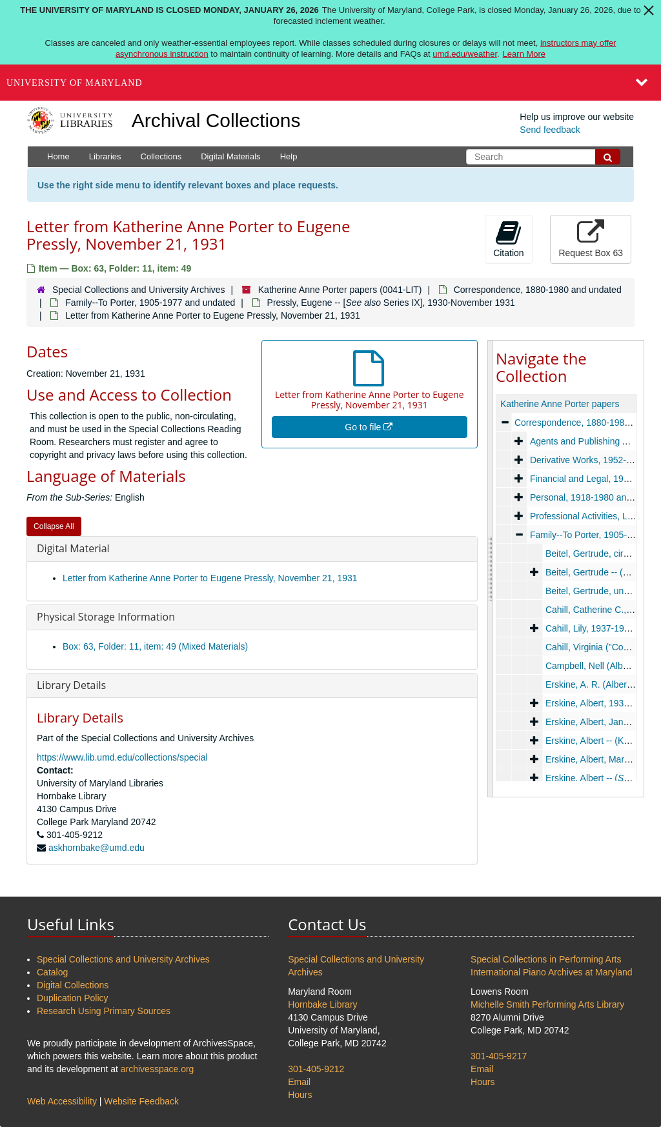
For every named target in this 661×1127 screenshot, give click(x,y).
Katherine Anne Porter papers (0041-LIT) (340, 289)
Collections (161, 156)
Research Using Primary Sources (103, 1011)
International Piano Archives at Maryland (552, 972)
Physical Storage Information (106, 617)
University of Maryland (74, 83)
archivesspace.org (157, 1069)
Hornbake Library (322, 1004)
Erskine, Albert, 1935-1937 (598, 703)
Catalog (52, 972)
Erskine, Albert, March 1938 (600, 759)
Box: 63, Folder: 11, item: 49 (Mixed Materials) (155, 646)
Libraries (105, 156)
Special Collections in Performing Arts (546, 959)
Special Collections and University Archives (138, 289)
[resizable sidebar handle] (490, 569)
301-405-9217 (499, 1056)
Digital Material (73, 548)
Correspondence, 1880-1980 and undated (538, 289)
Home (58, 156)
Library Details (71, 685)
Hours (300, 1095)
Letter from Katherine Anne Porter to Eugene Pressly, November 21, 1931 (210, 578)
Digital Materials (230, 156)
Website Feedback (141, 1101)
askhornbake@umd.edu (96, 848)
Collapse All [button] (54, 526)
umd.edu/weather (464, 54)
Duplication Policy (72, 998)
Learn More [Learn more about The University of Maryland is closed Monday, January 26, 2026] (524, 54)
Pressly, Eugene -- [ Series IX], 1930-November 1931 (391, 302)
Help (289, 156)
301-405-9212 (316, 1069)
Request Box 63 (590, 238)
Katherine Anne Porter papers (559, 404)
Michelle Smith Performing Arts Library (547, 1004)
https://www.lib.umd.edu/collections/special (122, 757)
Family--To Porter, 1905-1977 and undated (150, 302)
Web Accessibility (62, 1101)
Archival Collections (216, 120)
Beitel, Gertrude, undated (595, 591)
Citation (508, 238)
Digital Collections (72, 985)
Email (299, 1082)
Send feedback (550, 130)
